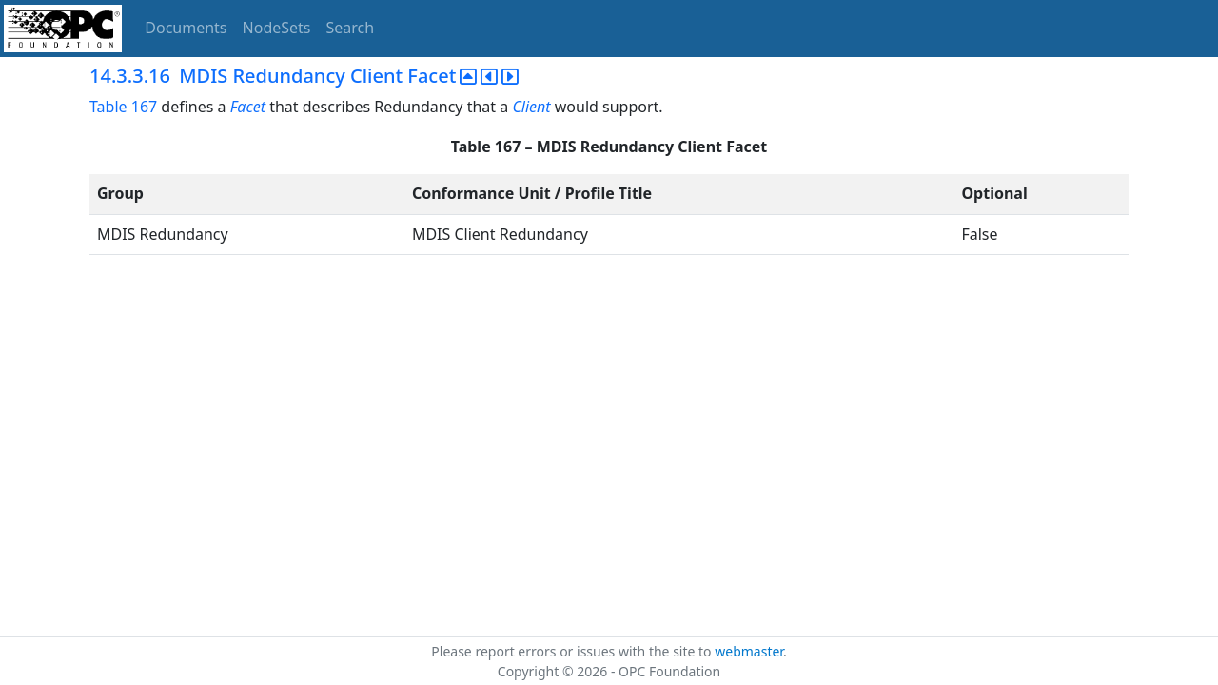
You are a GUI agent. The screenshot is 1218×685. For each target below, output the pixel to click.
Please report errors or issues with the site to (573, 651)
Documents (185, 27)
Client (531, 106)
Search (350, 27)
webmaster (749, 651)
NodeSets (277, 27)
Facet (247, 106)
